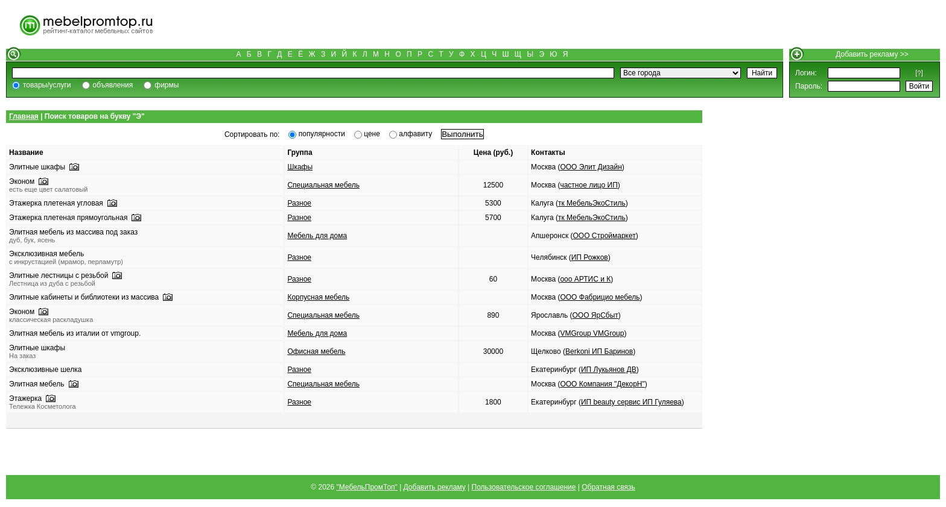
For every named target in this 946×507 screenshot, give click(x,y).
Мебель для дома (317, 235)
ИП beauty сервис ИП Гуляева (631, 402)
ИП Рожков (589, 257)
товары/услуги (47, 85)
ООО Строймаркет (604, 235)
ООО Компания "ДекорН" (602, 384)
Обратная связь (608, 487)
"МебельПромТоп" (367, 487)
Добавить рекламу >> (872, 54)
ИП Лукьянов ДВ (608, 369)
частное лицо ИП (588, 185)
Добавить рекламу (435, 487)
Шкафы (300, 167)
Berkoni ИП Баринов (599, 351)
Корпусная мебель (318, 297)
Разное (299, 203)
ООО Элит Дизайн (590, 167)
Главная (24, 116)
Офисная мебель (316, 351)
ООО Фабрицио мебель (600, 297)
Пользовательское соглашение (524, 487)
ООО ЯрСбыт (595, 315)
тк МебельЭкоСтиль (592, 203)
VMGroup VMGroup (592, 333)
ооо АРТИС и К (585, 279)
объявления (113, 85)
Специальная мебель (323, 185)
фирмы (166, 85)
